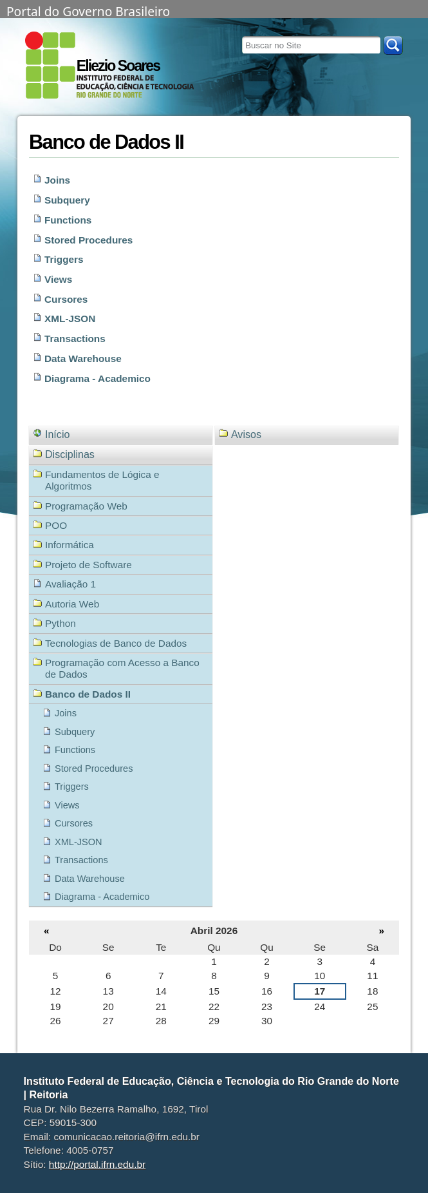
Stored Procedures (88, 239)
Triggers (64, 259)
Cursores (66, 299)
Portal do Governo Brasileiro (88, 10)
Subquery (67, 200)
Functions (67, 220)
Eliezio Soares (118, 65)
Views (58, 279)
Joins (57, 180)
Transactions (75, 338)
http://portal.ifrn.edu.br (97, 1164)
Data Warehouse (83, 358)
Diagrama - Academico (97, 378)
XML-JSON (69, 318)
